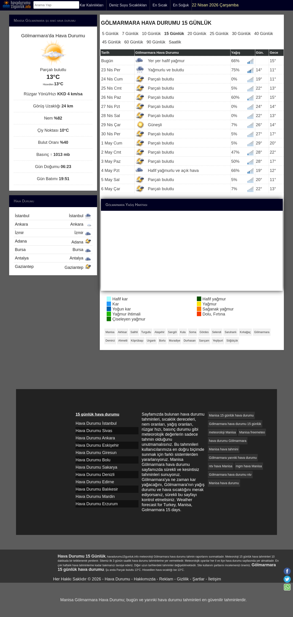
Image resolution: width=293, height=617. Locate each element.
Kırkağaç (245, 332)
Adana (53, 241)
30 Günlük (241, 33)
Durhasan (189, 340)
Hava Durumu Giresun (96, 452)
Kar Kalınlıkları (91, 5)
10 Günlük (151, 33)
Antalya (53, 258)
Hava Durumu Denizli (95, 474)
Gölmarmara (261, 332)
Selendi (216, 332)
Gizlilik (183, 579)
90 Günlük (155, 42)
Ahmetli (123, 340)
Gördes (204, 332)
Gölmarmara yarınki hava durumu (233, 457)
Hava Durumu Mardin (95, 496)
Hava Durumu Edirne (95, 482)
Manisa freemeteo (252, 432)
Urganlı (151, 340)
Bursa (53, 250)
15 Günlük (174, 33)
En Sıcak (160, 5)
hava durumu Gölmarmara (227, 441)
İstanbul (53, 216)
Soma (192, 332)
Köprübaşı (137, 340)
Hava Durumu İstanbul (96, 423)
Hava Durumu (117, 579)
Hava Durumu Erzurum (97, 504)
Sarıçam (204, 340)
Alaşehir (159, 332)
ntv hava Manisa (220, 466)
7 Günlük (130, 33)
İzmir (53, 233)
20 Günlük (196, 33)
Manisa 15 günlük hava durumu (231, 415)
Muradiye (174, 340)
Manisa (110, 332)
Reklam (166, 579)
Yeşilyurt (218, 340)
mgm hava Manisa (249, 466)
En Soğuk (181, 5)
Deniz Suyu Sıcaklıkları (128, 5)
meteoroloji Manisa (222, 432)
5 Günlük (110, 33)
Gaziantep (53, 267)
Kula (183, 332)
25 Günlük (219, 33)
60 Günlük (133, 42)
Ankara (53, 224)
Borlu (162, 340)
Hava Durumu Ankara (95, 438)
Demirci (110, 340)
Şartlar (198, 579)
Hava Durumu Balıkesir (97, 489)
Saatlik (175, 42)
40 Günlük (263, 33)
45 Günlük (111, 42)
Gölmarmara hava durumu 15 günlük (235, 424)
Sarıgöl (172, 332)
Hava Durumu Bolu (93, 460)
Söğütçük (232, 340)
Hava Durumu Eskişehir (97, 445)
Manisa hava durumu (224, 483)
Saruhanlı (230, 332)
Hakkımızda (144, 579)
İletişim (214, 579)
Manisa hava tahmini (223, 449)
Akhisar (122, 332)
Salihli (134, 332)
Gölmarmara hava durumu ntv (230, 474)
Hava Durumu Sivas (94, 430)
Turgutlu (146, 332)
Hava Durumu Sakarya (96, 467)
